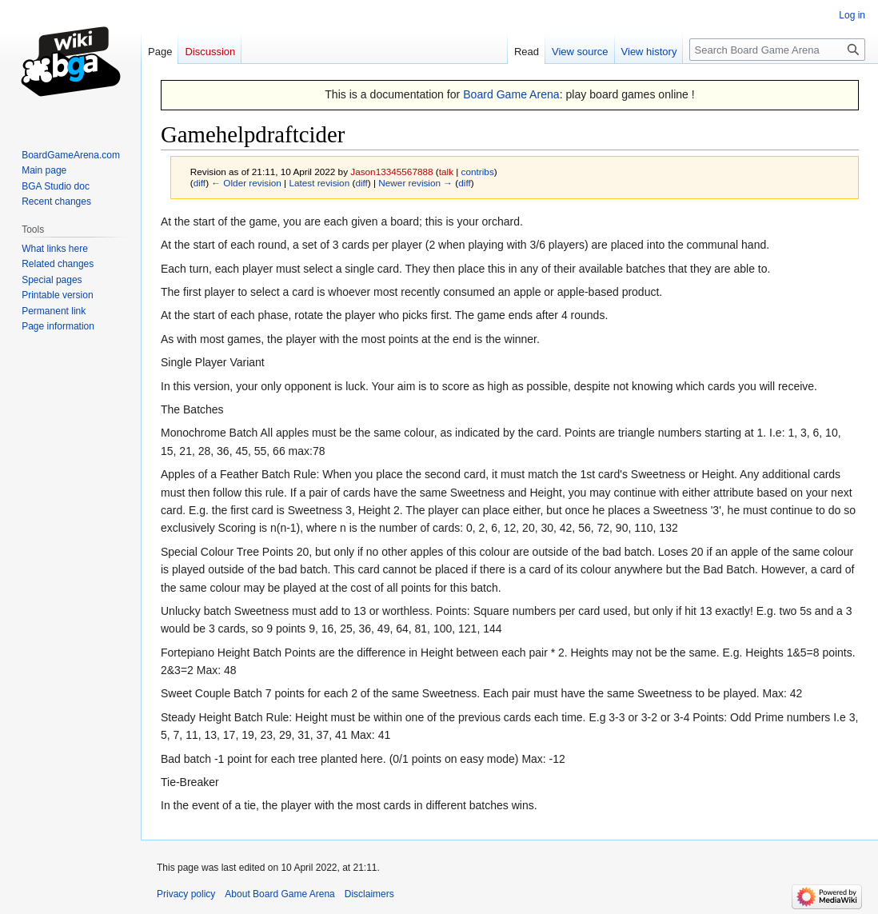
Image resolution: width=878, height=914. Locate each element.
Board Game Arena (511, 94)
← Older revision (246, 183)
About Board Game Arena (279, 894)
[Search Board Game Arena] (777, 49)
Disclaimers (369, 894)
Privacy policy (186, 894)
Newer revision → (415, 183)
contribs (477, 171)
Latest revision (319, 183)
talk (446, 171)
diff (200, 183)
